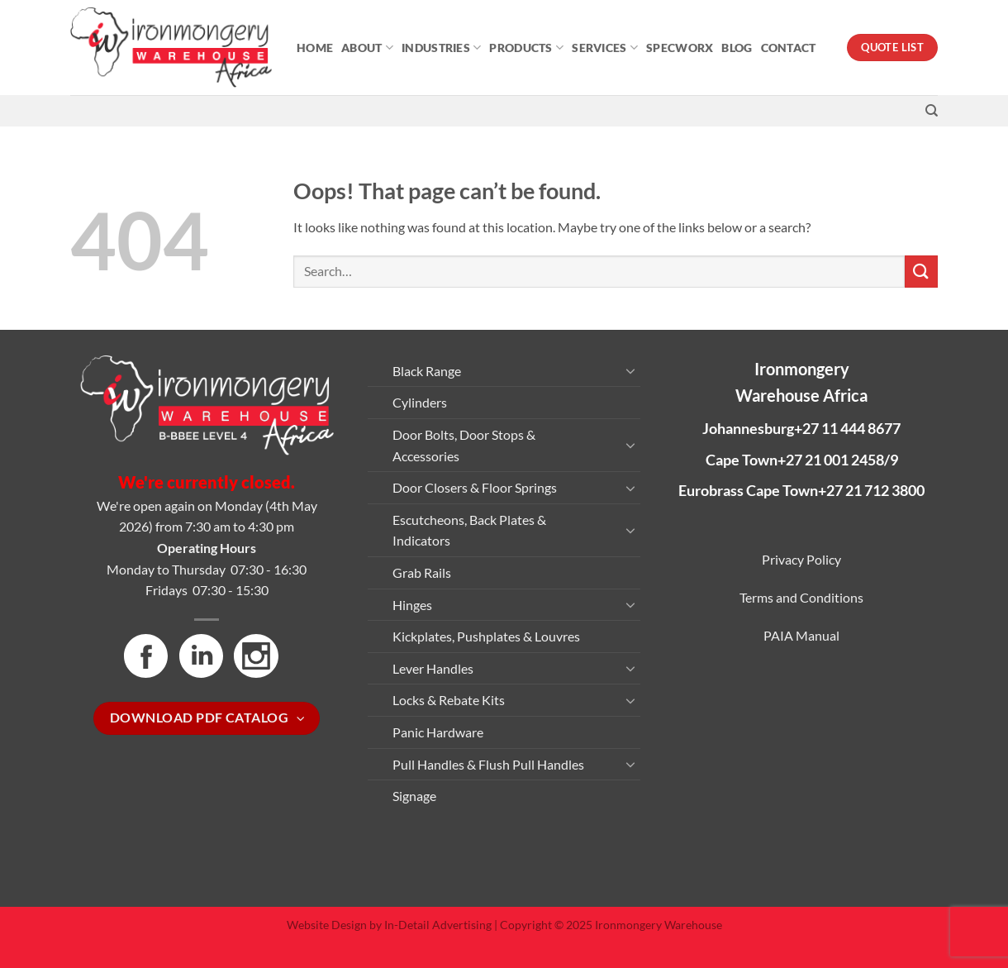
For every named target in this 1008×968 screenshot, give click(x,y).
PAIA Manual (801, 635)
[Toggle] (630, 370)
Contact (788, 48)
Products (526, 47)
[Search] (931, 110)
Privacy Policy (801, 559)
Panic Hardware (437, 732)
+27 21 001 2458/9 (837, 460)
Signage (414, 795)
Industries (441, 47)
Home (315, 48)
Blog (736, 48)
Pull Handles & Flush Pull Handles (488, 764)
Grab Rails (421, 572)
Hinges (412, 605)
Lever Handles (432, 668)
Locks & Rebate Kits (448, 700)
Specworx (679, 48)
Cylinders (419, 402)
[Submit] (921, 271)
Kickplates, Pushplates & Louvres (486, 636)
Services (605, 47)
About (367, 47)
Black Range (426, 371)
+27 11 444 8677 (847, 428)
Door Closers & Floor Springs (474, 487)
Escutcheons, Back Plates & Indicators (469, 530)
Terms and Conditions (801, 597)
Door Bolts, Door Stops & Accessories (463, 445)
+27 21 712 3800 (871, 490)
